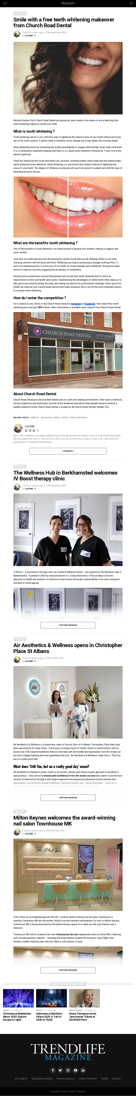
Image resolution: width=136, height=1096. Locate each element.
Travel (104, 1079)
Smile (57, 418)
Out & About (21, 1079)
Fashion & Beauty (65, 1079)
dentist (35, 418)
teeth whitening (79, 418)
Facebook (89, 303)
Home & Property (88, 1079)
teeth (65, 418)
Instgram (76, 303)
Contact (116, 1079)
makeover (47, 418)
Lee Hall (29, 35)
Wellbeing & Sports (42, 1079)
